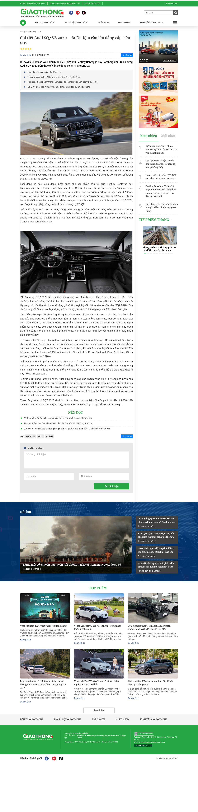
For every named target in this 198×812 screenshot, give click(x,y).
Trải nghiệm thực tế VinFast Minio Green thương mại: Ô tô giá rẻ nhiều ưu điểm (149, 626)
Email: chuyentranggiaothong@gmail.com (65, 3)
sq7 (40, 435)
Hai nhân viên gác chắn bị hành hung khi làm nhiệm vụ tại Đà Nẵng (162, 206)
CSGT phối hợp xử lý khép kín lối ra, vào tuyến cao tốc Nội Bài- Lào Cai (156, 549)
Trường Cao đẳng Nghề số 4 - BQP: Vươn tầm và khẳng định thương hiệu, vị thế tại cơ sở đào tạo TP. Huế (161, 190)
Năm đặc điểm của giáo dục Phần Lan (45, 72)
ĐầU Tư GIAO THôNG (45, 22)
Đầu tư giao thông (31, 717)
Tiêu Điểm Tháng (154, 218)
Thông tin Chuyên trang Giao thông (32, 3)
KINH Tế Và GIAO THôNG (152, 22)
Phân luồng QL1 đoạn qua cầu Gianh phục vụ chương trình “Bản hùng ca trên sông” (156, 519)
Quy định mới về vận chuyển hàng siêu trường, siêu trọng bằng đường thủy (160, 163)
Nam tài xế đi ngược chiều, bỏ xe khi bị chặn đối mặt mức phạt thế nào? (156, 564)
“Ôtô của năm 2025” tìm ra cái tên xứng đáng (43, 624)
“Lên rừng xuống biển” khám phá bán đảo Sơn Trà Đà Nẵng (54, 76)
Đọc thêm (98, 587)
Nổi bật (25, 511)
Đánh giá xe (35, 31)
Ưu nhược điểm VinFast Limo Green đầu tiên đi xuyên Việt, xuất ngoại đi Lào (58, 423)
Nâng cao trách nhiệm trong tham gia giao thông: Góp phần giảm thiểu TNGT (63, 81)
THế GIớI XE (103, 22)
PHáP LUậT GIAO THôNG (76, 22)
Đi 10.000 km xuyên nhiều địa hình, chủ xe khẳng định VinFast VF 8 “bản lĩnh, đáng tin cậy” (43, 682)
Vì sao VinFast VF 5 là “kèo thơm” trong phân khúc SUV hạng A (97, 626)
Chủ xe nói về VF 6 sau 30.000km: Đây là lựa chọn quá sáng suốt (150, 681)
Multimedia (123, 717)
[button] (145, 249)
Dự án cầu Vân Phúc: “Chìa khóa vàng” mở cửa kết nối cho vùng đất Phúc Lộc (161, 149)
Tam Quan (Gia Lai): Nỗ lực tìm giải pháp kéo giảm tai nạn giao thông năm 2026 (156, 534)
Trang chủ (24, 31)
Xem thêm (99, 708)
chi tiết (50, 435)
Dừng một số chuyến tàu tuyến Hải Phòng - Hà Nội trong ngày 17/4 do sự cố (72, 563)
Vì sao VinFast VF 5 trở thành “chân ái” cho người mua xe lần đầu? (96, 681)
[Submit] (175, 12)
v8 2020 (31, 435)
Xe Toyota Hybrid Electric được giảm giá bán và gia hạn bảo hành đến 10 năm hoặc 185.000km (67, 428)
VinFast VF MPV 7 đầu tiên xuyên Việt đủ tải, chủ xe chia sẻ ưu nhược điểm (58, 417)
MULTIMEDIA (124, 22)
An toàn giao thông (32, 567)
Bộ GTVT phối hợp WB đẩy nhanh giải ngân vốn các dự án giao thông (59, 86)
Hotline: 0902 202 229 (92, 3)
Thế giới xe (98, 717)
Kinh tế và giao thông (153, 717)
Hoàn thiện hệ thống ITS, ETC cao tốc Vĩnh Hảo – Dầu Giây (161, 176)
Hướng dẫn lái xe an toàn (149, 569)
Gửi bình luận (112, 485)
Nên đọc (75, 412)
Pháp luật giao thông (67, 717)
